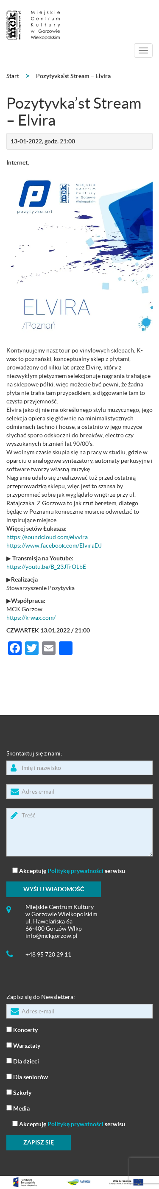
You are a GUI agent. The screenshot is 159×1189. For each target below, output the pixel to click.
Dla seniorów (27, 1076)
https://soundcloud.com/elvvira (47, 537)
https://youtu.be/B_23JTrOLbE (46, 566)
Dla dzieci (22, 1060)
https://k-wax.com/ (31, 617)
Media (18, 1108)
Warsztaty (23, 1045)
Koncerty (22, 1029)
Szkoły (18, 1092)
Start (12, 76)
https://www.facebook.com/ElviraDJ (54, 545)
